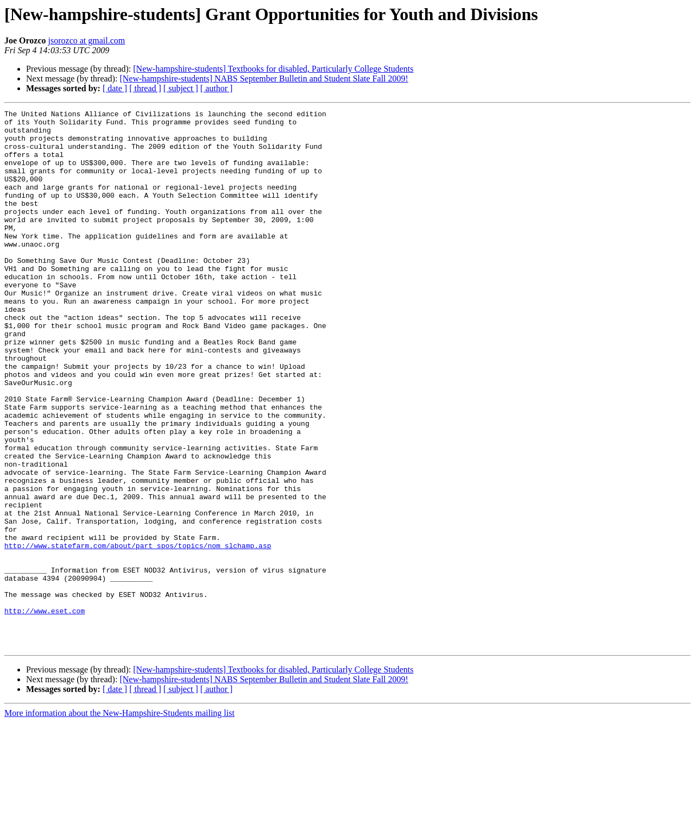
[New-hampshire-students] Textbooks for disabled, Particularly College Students (273, 68)
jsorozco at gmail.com (86, 40)
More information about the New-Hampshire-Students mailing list (119, 820)
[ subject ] (180, 88)
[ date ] (115, 88)
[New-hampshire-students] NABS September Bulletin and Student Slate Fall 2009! (263, 78)
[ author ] (216, 88)
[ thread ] (145, 88)
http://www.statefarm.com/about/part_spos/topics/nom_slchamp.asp (137, 633)
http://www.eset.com (44, 711)
